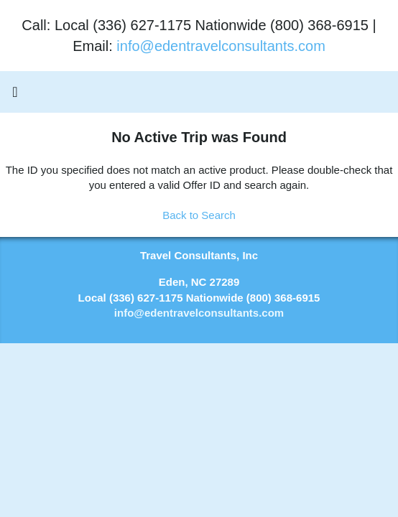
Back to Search (199, 215)
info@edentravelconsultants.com (220, 46)
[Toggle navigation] (15, 95)
